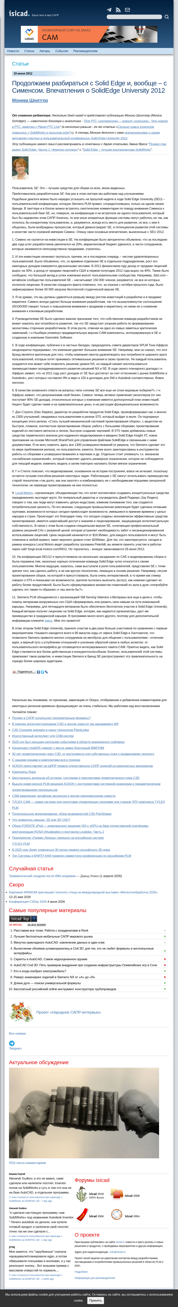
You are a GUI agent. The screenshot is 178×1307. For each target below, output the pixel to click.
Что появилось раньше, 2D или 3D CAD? (41, 820)
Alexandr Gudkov (18, 1208)
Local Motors (24, 493)
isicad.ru (120, 1242)
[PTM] (12, 1247)
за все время (36, 924)
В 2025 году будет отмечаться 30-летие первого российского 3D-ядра (61, 850)
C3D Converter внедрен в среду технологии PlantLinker (50, 730)
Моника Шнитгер (30, 100)
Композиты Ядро (24, 772)
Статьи (29, 51)
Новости (13, 51)
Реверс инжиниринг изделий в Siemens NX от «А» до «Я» (54, 977)
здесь (49, 620)
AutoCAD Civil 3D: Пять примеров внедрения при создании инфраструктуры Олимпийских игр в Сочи (85, 965)
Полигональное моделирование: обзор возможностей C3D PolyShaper (62, 814)
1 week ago (47, 1278)
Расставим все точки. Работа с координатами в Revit (51, 930)
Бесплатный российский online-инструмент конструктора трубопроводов (65, 989)
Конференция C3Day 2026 (28, 901)
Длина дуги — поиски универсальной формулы (47, 983)
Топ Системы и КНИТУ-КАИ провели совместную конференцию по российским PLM (71, 856)
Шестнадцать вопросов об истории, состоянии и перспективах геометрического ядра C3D (75, 778)
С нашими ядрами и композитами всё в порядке (46, 760)
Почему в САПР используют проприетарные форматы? (51, 718)
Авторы (44, 51)
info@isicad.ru (118, 1251)
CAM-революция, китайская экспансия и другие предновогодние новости (63, 796)
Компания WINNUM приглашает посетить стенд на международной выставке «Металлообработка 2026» (83, 892)
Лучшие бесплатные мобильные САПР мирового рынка (53, 936)
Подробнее (81, 1271)
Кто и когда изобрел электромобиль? (40, 971)
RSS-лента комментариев (27, 1163)
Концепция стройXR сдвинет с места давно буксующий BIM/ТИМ (58, 748)
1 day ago (46, 1201)
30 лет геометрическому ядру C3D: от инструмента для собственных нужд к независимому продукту (83, 754)
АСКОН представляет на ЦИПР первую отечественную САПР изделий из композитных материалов (82, 766)
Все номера (17, 1033)
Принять (95, 1300)
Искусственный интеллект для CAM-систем (43, 736)
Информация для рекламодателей (95, 1277)
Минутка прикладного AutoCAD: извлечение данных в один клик (59, 942)
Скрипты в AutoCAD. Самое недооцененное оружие (50, 959)
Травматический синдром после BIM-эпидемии (42, 876)
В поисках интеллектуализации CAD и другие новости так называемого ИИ (65, 724)
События (61, 51)
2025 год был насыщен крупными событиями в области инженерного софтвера (68, 742)
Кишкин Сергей (17, 1174)
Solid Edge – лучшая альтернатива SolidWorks (117, 149)
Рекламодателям (85, 51)
